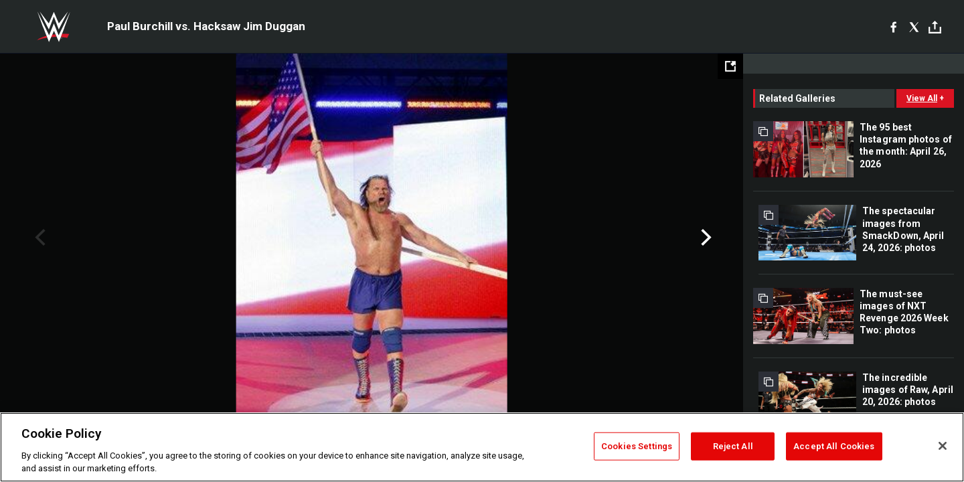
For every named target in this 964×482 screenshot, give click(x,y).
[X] (914, 26)
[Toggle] (935, 27)
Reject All (733, 446)
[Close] (942, 446)
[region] (482, 447)
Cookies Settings (636, 446)
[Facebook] (893, 26)
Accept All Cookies (833, 446)
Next (704, 238)
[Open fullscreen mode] (730, 66)
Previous (38, 238)
